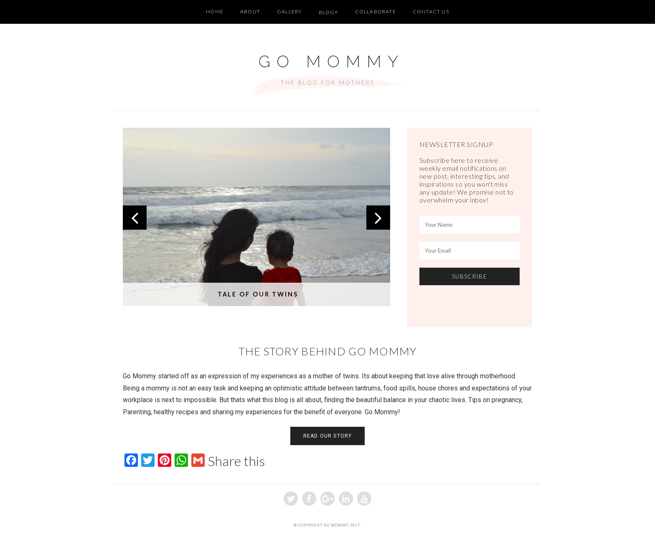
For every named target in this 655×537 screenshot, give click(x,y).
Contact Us (431, 11)
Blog (327, 12)
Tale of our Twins (258, 294)
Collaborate (375, 11)
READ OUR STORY (327, 436)
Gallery (289, 11)
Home (214, 11)
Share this (236, 461)
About (250, 11)
